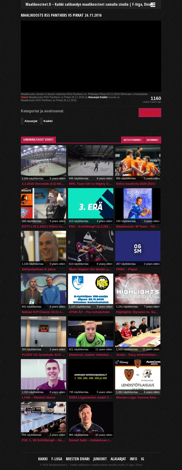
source (25, 97)
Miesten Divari (78, 458)
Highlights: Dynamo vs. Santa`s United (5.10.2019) (138, 312)
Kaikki (103, 97)
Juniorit (100, 458)
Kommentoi (150, 112)
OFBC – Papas (126, 269)
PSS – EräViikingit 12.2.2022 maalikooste (91, 226)
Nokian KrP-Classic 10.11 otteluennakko (44, 312)
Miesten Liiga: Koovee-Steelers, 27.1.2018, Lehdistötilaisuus (138, 397)
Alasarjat (93, 97)
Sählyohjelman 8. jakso (39, 269)
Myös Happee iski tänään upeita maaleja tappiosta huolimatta (91, 269)
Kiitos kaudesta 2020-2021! (135, 183)
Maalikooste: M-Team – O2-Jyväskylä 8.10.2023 (138, 226)
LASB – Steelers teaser (38, 397)
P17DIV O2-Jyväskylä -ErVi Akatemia (44, 354)
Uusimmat (153, 140)
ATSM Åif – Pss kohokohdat (89, 312)
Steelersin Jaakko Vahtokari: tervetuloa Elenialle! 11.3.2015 (91, 354)
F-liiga (56, 458)
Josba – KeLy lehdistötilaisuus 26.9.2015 (138, 354)
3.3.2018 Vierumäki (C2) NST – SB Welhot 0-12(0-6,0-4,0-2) (44, 183)
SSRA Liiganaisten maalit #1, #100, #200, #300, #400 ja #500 (91, 397)
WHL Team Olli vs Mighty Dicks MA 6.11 (91, 183)
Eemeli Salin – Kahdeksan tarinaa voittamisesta (91, 440)
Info (133, 458)
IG (142, 458)
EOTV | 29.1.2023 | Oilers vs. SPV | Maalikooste (44, 226)
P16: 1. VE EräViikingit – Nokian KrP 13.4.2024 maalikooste (44, 440)
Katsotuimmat (132, 140)
